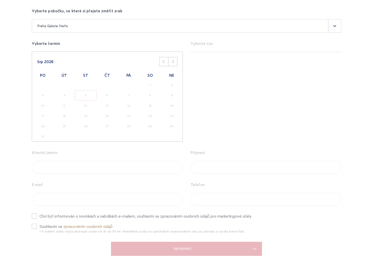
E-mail (37, 184)
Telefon (197, 184)
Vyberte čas (201, 43)
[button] (334, 26)
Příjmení (197, 152)
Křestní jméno (44, 152)
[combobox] (186, 26)
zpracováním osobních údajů (88, 226)
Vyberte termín (46, 43)
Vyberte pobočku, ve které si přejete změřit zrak (77, 10)
